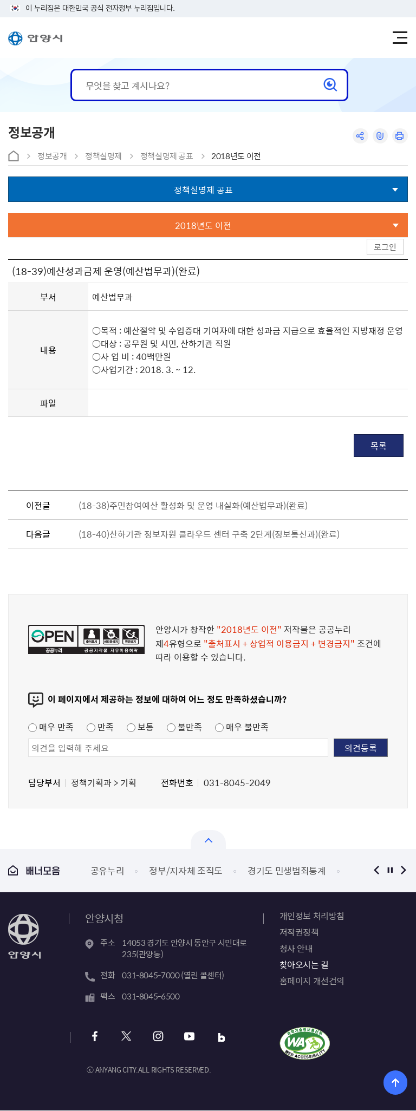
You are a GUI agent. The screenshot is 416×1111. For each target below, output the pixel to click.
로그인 (385, 246)
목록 (378, 445)
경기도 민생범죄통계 (287, 870)
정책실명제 (103, 156)
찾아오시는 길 (304, 964)
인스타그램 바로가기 (157, 1037)
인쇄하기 (400, 136)
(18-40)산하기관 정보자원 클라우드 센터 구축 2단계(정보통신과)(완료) (209, 533)
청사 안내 (296, 948)
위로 (396, 1082)
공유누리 (107, 870)
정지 (390, 870)
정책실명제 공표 (166, 156)
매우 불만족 (242, 726)
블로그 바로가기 (220, 1037)
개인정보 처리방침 (312, 915)
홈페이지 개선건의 (312, 980)
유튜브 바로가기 (188, 1037)
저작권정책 (299, 931)
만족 (100, 726)
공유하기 (360, 136)
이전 (377, 870)
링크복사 (380, 136)
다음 (404, 870)
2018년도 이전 (236, 156)
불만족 (184, 726)
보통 (140, 726)
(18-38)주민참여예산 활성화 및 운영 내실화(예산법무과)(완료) (193, 505)
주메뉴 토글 (400, 37)
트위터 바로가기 (125, 1037)
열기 (208, 839)
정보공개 (52, 156)
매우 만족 (51, 726)
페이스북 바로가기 (94, 1037)
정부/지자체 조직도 (186, 870)
